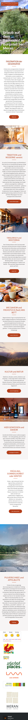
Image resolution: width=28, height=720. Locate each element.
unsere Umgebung (14, 391)
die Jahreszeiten (15, 511)
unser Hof (14, 271)
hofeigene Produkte (14, 452)
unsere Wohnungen (14, 201)
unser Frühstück (14, 335)
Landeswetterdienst (7, 640)
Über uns (14, 117)
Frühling (14, 622)
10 (21, 51)
